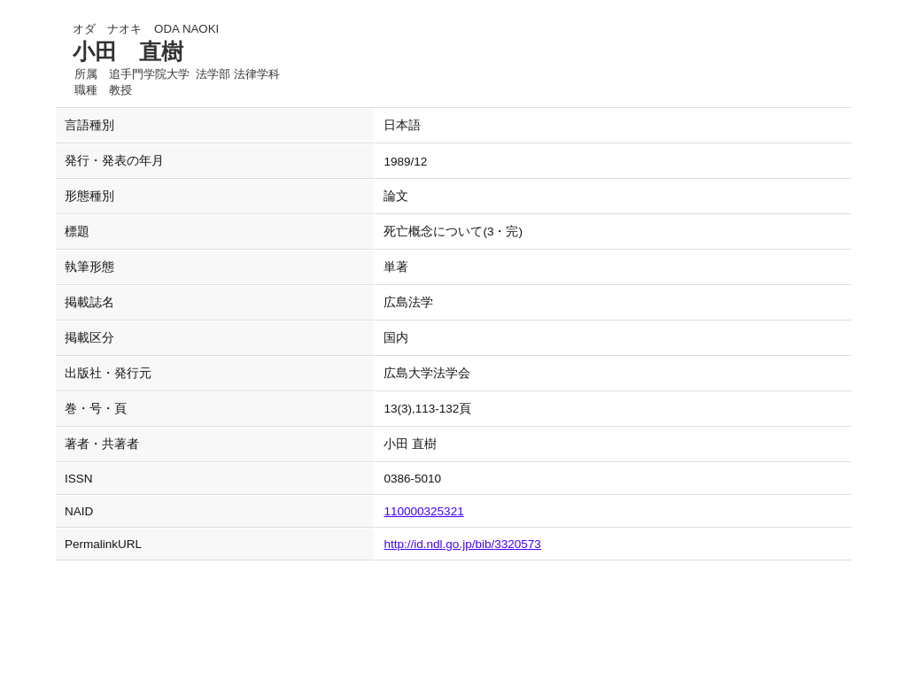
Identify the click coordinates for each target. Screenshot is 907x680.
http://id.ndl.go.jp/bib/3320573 (462, 544)
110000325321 (423, 511)
